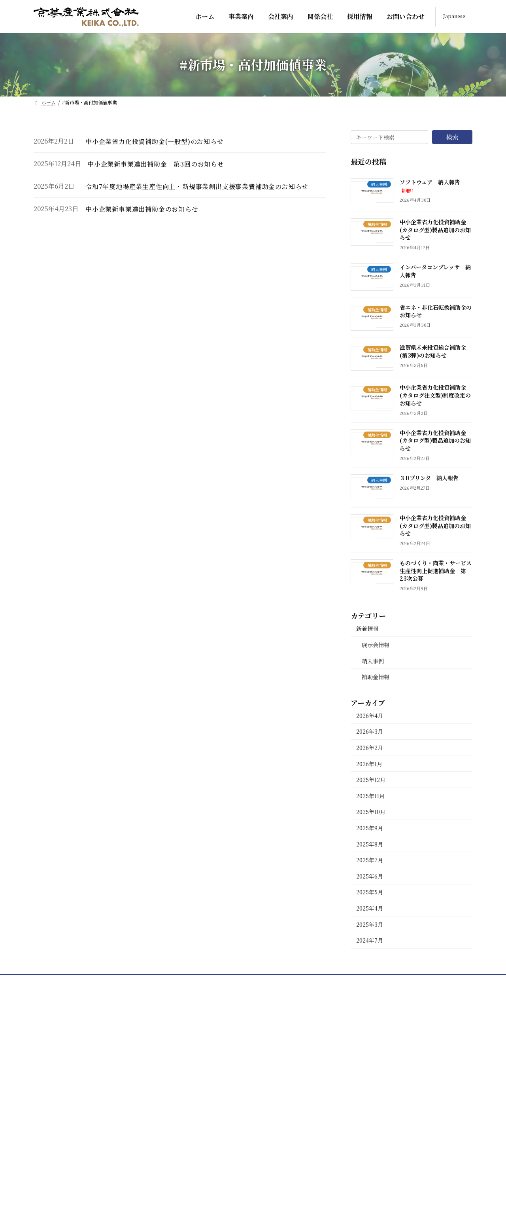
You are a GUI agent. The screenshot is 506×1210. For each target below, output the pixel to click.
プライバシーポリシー (372, 1131)
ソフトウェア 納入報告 (430, 185)
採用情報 (353, 1057)
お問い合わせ (359, 1094)
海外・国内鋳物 (218, 1057)
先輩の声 (359, 1076)
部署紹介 (359, 1021)
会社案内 (353, 1002)
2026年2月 (369, 748)
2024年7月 (369, 940)
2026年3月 (369, 731)
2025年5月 (369, 892)
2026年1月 (369, 763)
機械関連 (209, 1094)
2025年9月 (369, 828)
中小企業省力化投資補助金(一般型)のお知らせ (154, 141)
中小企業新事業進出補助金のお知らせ (141, 209)
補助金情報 (375, 677)
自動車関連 (212, 1112)
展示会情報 (375, 645)
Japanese (454, 16)
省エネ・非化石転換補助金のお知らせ (436, 311)
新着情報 (367, 628)
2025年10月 (370, 812)
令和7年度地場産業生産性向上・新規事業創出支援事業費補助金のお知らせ (196, 186)
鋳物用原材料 (215, 1039)
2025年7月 (369, 860)
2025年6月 (369, 876)
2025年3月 (369, 924)
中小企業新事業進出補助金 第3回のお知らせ (155, 164)
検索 (452, 137)
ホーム (199, 1002)
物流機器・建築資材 (224, 1131)
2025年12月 (370, 780)
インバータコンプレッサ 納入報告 (435, 271)
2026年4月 (369, 715)
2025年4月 (369, 908)
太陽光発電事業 (218, 1149)
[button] (77, 1077)
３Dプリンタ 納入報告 (429, 477)
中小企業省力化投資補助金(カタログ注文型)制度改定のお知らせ (435, 395)
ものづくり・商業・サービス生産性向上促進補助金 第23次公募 (436, 570)
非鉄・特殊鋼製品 (221, 1076)
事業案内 (202, 1021)
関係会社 (353, 1039)
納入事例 (373, 661)
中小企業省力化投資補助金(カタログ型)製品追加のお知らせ (435, 229)
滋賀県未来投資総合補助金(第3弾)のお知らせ (433, 351)
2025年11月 (370, 795)
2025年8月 (369, 844)
